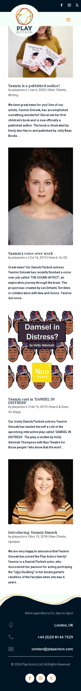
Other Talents (57, 90)
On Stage (14, 412)
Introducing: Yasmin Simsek (32, 532)
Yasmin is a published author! (34, 86)
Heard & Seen (58, 407)
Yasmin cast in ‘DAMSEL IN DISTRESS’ (31, 401)
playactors (19, 90)
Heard (53, 257)
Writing (13, 95)
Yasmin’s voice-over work (30, 253)
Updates (14, 541)
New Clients (57, 536)
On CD (63, 257)
